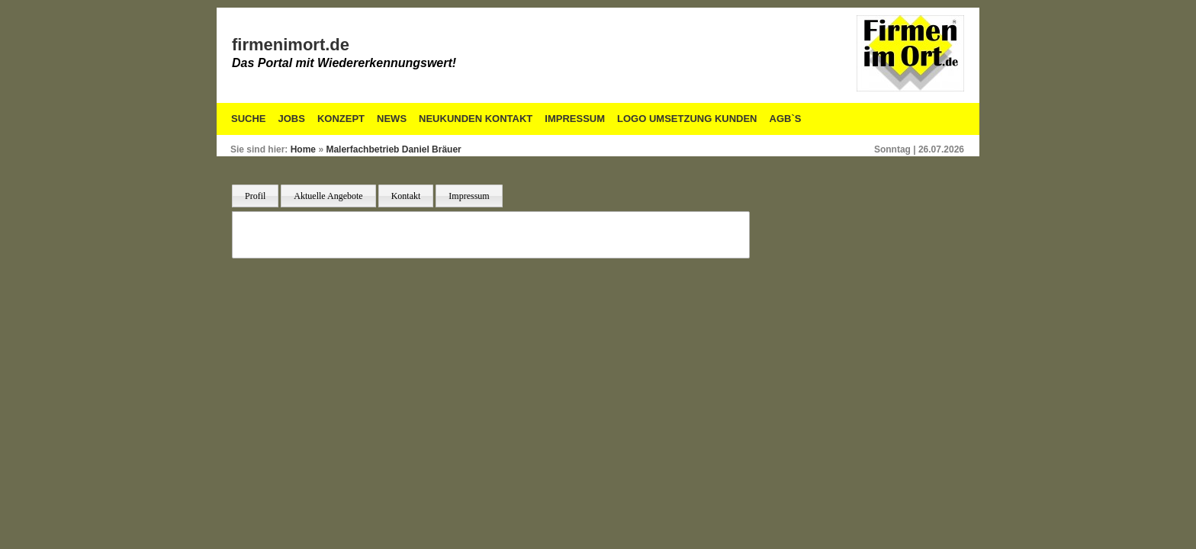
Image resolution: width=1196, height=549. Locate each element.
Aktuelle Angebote (328, 196)
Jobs (291, 118)
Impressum (575, 118)
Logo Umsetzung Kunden (687, 118)
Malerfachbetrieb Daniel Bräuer (393, 149)
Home (303, 149)
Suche (248, 118)
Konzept (341, 118)
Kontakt (406, 196)
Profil (255, 196)
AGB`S (786, 118)
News (392, 118)
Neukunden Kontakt (475, 118)
